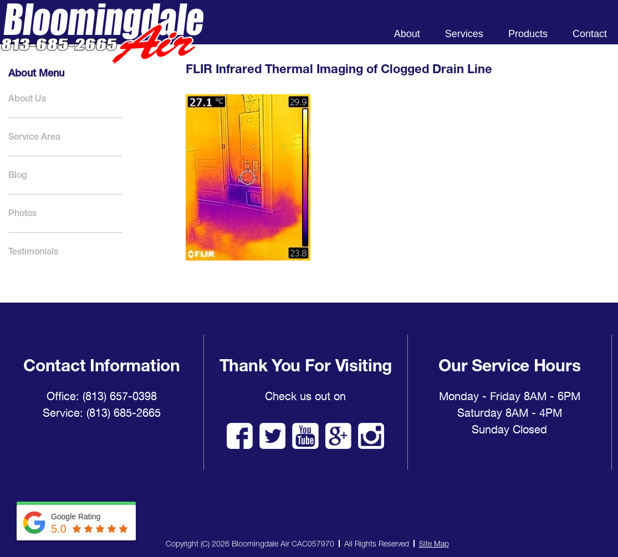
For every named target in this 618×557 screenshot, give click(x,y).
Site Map (434, 543)
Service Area (34, 136)
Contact (590, 34)
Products (528, 34)
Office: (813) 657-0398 (102, 396)
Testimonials (33, 251)
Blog (17, 175)
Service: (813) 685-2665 (102, 413)
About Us (27, 98)
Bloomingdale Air (102, 43)
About (407, 34)
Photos (22, 213)
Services (464, 34)
